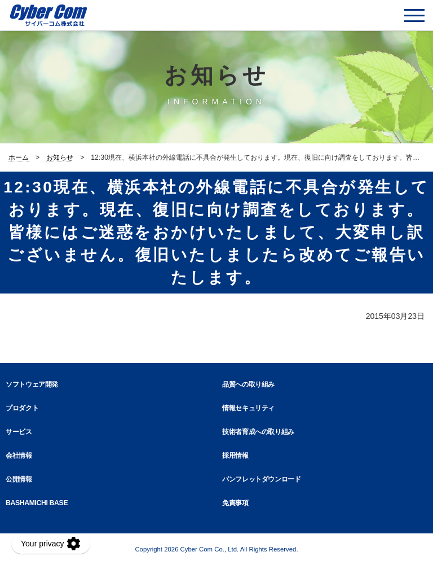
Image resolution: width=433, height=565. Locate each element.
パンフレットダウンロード (261, 479)
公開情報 (19, 479)
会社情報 (19, 455)
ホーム (18, 157)
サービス (19, 432)
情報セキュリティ (248, 408)
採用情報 (235, 455)
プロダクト (22, 408)
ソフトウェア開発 (32, 384)
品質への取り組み (248, 384)
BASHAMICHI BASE (37, 503)
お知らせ (59, 157)
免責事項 (235, 503)
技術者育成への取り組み (258, 432)
